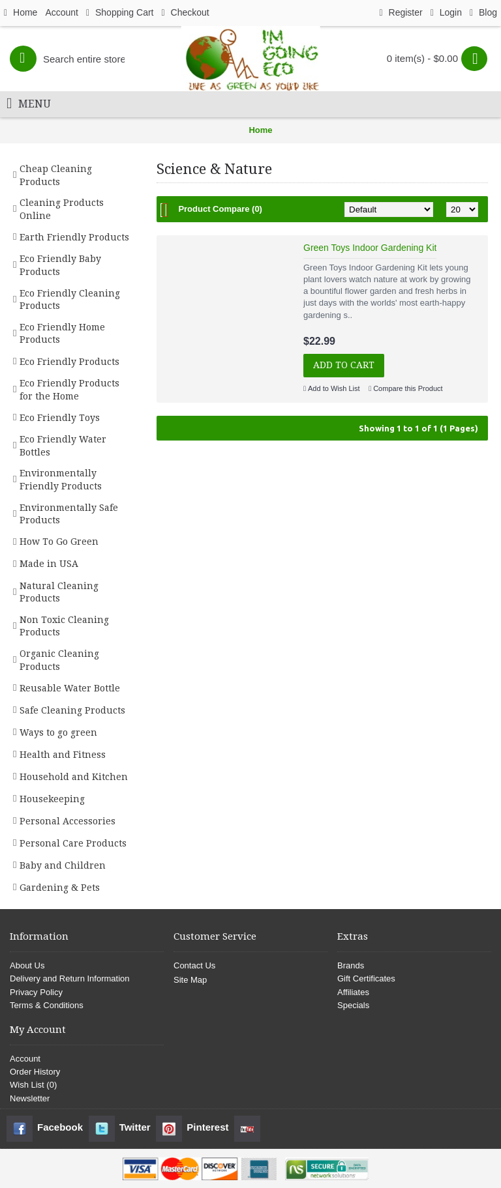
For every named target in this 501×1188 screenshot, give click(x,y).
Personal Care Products (73, 843)
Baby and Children (63, 865)
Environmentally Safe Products (69, 514)
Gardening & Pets (60, 887)
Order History (35, 1072)
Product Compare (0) (220, 209)
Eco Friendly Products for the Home (69, 389)
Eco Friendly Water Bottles (63, 445)
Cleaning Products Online (62, 209)
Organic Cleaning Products (59, 660)
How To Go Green (59, 541)
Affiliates (353, 992)
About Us (27, 965)
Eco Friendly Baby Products (60, 265)
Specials (353, 1005)
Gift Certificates (366, 978)
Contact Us (194, 965)
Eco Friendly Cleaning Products (70, 299)
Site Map (190, 980)
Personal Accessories (67, 821)
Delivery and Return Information (70, 978)
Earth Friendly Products (74, 237)
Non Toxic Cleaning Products (64, 626)
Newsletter (30, 1098)
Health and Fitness (63, 754)
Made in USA (49, 563)
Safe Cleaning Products (72, 710)
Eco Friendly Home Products (62, 333)
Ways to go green (58, 732)
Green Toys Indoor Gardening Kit (369, 247)
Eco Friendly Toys (60, 418)
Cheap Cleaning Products (56, 175)
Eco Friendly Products (69, 361)
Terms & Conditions (47, 1005)
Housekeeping (52, 799)
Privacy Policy (36, 992)
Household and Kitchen (74, 777)
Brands (350, 965)
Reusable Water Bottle (70, 688)
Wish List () (33, 1085)
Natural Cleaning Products (59, 592)
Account (25, 1059)
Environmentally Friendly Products (61, 479)
